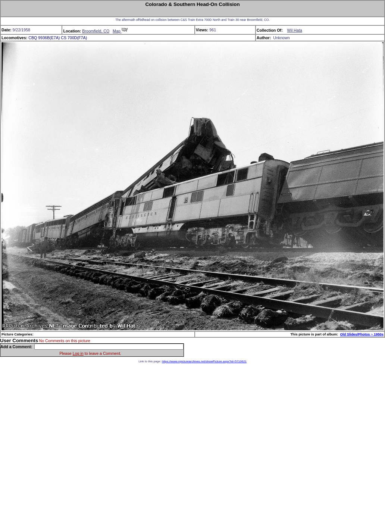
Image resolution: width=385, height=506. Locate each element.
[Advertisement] (70, 433)
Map (120, 31)
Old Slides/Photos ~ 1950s (362, 334)
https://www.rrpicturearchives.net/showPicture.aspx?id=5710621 (204, 361)
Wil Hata (294, 30)
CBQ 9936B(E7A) (44, 37)
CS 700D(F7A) (74, 37)
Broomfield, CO (95, 31)
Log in (78, 353)
